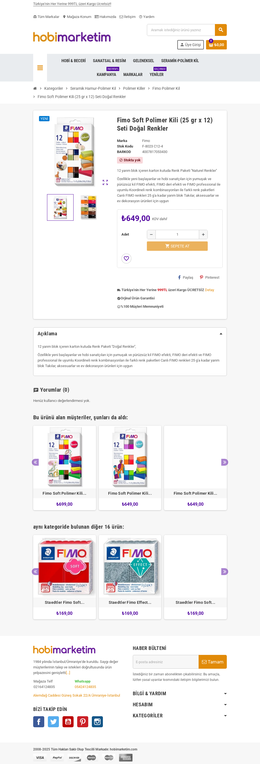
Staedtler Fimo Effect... (130, 602)
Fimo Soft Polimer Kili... (64, 493)
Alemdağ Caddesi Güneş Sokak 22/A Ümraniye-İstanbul (76, 695)
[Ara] (187, 30)
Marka (122, 141)
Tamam (212, 662)
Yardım (146, 17)
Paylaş (185, 277)
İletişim (127, 17)
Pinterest (209, 277)
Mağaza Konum (77, 17)
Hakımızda (105, 17)
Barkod (124, 152)
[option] (64, 468)
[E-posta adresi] (166, 662)
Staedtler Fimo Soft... (64, 602)
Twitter (53, 721)
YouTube (68, 721)
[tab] (130, 334)
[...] (68, 673)
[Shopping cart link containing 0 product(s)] (216, 44)
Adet (125, 234)
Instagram (97, 721)
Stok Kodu (125, 146)
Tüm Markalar (46, 17)
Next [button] (224, 462)
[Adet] (177, 234)
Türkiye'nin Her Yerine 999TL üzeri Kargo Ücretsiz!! (72, 6)
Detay (209, 290)
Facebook (38, 721)
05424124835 (85, 687)
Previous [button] (35, 462)
